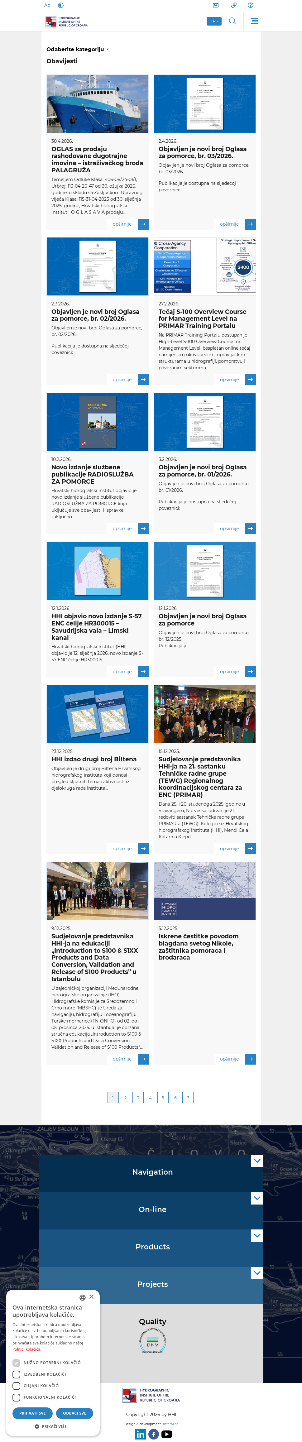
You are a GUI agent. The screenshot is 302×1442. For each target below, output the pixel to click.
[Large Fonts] (47, 5)
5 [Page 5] (163, 1099)
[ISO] (151, 1344)
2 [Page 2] (125, 1099)
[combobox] (82, 1298)
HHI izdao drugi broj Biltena (94, 760)
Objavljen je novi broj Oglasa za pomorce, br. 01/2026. (203, 471)
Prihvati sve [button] (32, 1413)
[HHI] (69, 21)
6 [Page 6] (175, 1099)
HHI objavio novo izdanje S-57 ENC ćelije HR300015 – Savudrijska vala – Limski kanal (96, 628)
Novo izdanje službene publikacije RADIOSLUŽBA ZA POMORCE (92, 475)
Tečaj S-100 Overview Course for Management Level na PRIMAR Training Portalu (203, 319)
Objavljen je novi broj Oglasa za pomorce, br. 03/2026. (203, 153)
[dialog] (53, 1363)
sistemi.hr (170, 1424)
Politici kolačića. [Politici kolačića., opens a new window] (26, 1349)
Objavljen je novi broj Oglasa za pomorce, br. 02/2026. (95, 316)
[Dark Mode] (59, 5)
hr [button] (212, 21)
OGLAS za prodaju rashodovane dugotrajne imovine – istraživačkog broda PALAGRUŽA (97, 160)
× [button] (91, 1297)
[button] (52, 1426)
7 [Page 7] (188, 1099)
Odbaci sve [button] (74, 1413)
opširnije (131, 224)
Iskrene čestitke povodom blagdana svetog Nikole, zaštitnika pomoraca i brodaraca (199, 948)
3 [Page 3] (138, 1099)
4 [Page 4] (150, 1099)
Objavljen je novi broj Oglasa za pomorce (203, 621)
